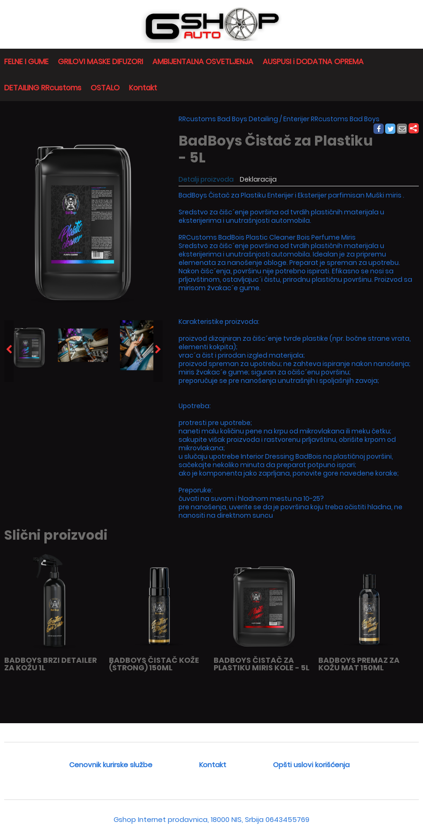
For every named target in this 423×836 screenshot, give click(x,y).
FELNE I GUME (26, 61)
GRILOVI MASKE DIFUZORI (100, 61)
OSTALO (105, 87)
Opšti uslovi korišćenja (311, 765)
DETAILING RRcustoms (42, 87)
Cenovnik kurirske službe (110, 765)
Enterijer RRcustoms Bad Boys (331, 119)
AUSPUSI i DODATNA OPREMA (313, 61)
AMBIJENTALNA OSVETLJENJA (202, 61)
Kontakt (143, 87)
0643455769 (287, 819)
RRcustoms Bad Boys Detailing (228, 119)
